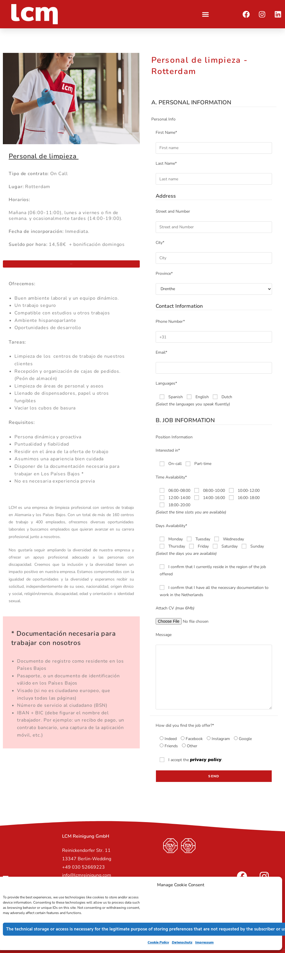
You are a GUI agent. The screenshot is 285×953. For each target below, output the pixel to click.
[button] (205, 14)
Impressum (204, 942)
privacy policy (205, 760)
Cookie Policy (158, 942)
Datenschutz (182, 942)
